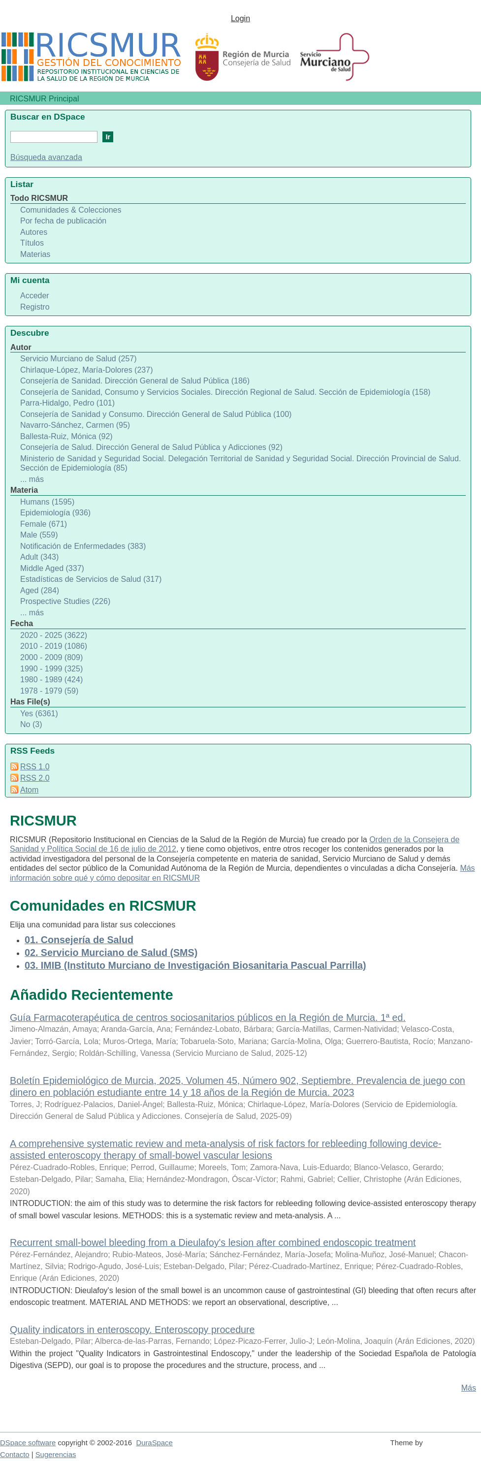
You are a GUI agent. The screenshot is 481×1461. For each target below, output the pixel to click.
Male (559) (39, 535)
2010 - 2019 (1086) (53, 646)
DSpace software (28, 1443)
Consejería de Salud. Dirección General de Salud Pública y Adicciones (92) (151, 447)
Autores (33, 232)
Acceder (34, 295)
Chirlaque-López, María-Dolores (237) (86, 370)
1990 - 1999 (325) (51, 669)
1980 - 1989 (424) (51, 679)
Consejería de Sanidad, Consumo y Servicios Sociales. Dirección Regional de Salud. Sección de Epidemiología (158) (225, 392)
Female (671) (43, 524)
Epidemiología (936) (55, 512)
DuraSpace (154, 1443)
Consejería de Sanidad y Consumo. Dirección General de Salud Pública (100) (155, 414)
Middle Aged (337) (52, 568)
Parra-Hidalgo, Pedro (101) (67, 403)
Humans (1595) (47, 502)
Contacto (15, 1455)
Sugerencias (55, 1455)
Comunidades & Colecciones (70, 210)
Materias (35, 254)
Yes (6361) (39, 713)
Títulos (32, 243)
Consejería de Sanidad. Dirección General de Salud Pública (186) (135, 381)
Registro (35, 307)
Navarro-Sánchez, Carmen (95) (75, 425)
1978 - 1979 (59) (49, 691)
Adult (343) (39, 557)
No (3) (31, 724)
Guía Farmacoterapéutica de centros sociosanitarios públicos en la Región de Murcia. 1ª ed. (208, 1017)
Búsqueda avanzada (46, 157)
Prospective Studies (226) (65, 601)
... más (32, 479)
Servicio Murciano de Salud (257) (78, 358)
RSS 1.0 (35, 766)
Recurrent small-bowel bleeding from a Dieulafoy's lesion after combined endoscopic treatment (213, 1242)
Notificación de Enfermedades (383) (83, 546)
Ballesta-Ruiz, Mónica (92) (66, 436)
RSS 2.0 (35, 778)
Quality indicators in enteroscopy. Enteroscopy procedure (132, 1329)
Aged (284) (39, 590)
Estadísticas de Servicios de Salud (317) (90, 579)
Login (240, 18)
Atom (29, 790)
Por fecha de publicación (63, 221)
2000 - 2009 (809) (51, 657)
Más (468, 1388)
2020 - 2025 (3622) (53, 635)
